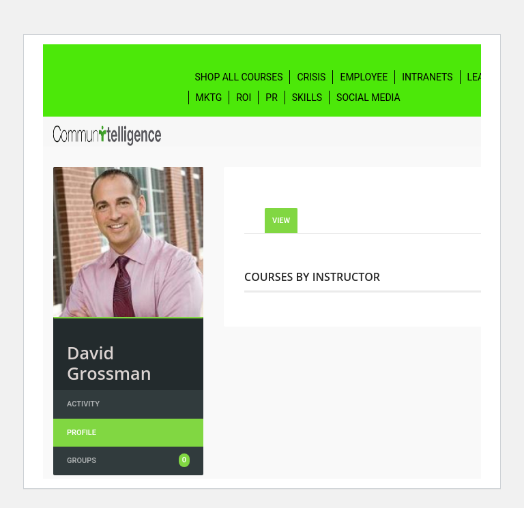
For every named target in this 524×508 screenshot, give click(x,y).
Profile (81, 432)
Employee (364, 77)
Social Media (368, 97)
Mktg (209, 97)
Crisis (311, 77)
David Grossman (109, 363)
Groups (128, 460)
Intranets (427, 77)
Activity (83, 404)
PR (271, 97)
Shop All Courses (239, 77)
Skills (307, 97)
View (281, 220)
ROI (243, 97)
